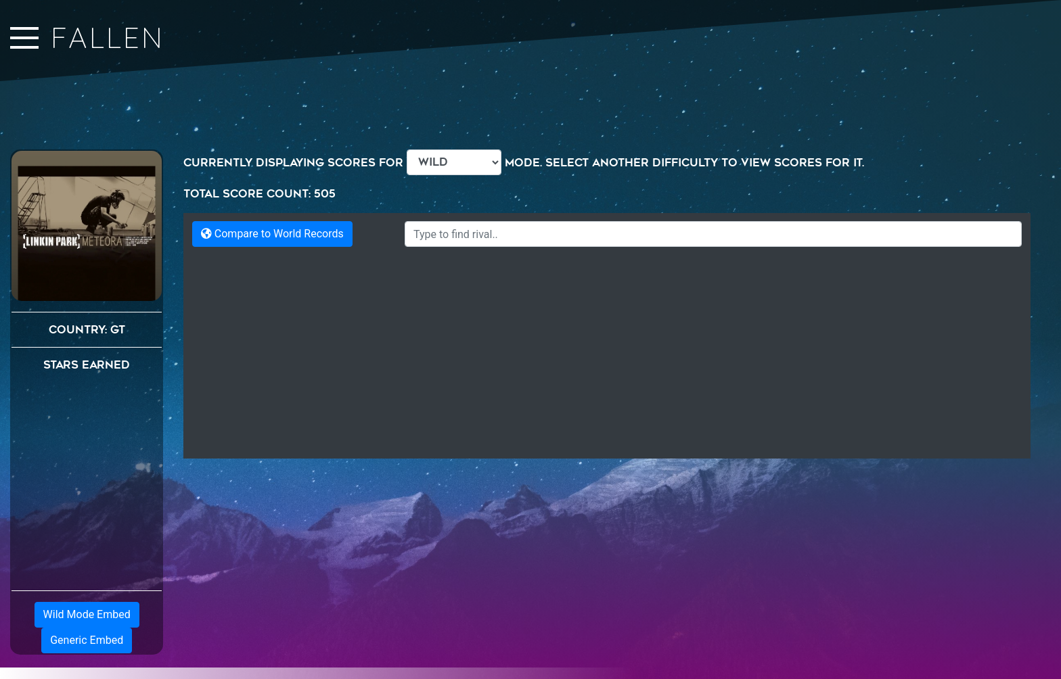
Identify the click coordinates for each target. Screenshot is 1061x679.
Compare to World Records (272, 233)
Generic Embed (86, 640)
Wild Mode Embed (87, 614)
